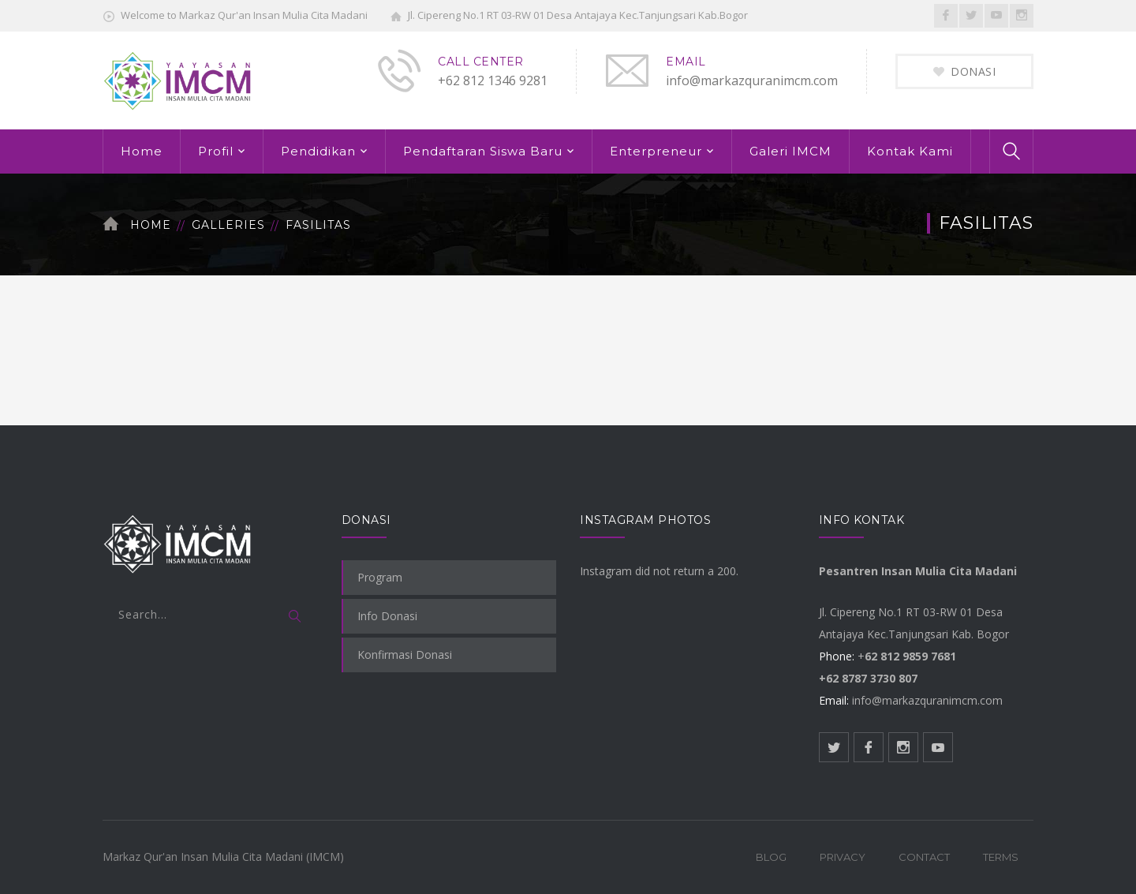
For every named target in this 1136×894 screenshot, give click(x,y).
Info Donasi (387, 615)
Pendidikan (318, 151)
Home (142, 151)
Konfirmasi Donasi (404, 654)
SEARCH (295, 617)
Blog (771, 857)
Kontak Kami (910, 151)
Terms (1000, 857)
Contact (924, 857)
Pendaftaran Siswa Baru (482, 151)
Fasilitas (318, 225)
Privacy (842, 857)
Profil (216, 151)
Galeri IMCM (790, 151)
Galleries (228, 225)
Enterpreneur (656, 151)
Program (379, 577)
